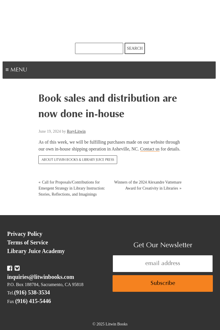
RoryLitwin (76, 131)
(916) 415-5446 (33, 301)
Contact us (150, 148)
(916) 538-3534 (32, 292)
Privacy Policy (24, 234)
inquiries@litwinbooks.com (40, 277)
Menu (36, 71)
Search (135, 48)
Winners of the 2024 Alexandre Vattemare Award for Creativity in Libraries (147, 185)
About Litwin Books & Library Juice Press (78, 160)
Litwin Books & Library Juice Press (110, 21)
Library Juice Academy (36, 251)
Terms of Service (27, 242)
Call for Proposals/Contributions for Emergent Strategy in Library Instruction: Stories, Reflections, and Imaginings (71, 188)
